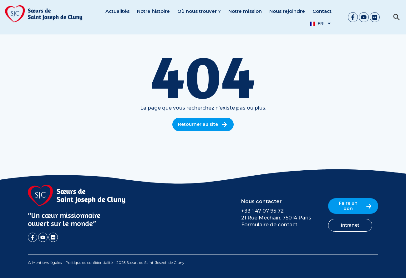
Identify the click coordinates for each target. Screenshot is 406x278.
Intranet (350, 225)
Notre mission (245, 11)
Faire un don (356, 205)
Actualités (117, 11)
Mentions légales (47, 262)
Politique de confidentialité (89, 262)
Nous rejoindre (287, 11)
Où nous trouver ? (199, 11)
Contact (322, 11)
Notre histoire (153, 11)
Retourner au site (203, 124)
